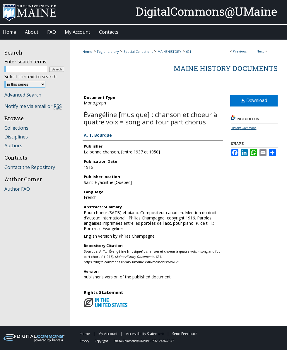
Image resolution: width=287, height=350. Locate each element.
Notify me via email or (33, 106)
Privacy (85, 341)
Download (254, 100)
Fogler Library (108, 51)
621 (188, 51)
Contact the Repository (29, 167)
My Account (108, 333)
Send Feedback (184, 333)
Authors (13, 145)
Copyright (102, 341)
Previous (240, 51)
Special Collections (138, 51)
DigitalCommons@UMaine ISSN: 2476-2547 (144, 341)
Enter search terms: (25, 61)
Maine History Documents (226, 68)
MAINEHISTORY (169, 51)
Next (260, 51)
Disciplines (16, 136)
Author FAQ (17, 189)
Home (87, 51)
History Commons (243, 128)
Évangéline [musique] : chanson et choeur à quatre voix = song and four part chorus (150, 118)
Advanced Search (22, 95)
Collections (16, 128)
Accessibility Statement (145, 333)
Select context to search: (30, 76)
